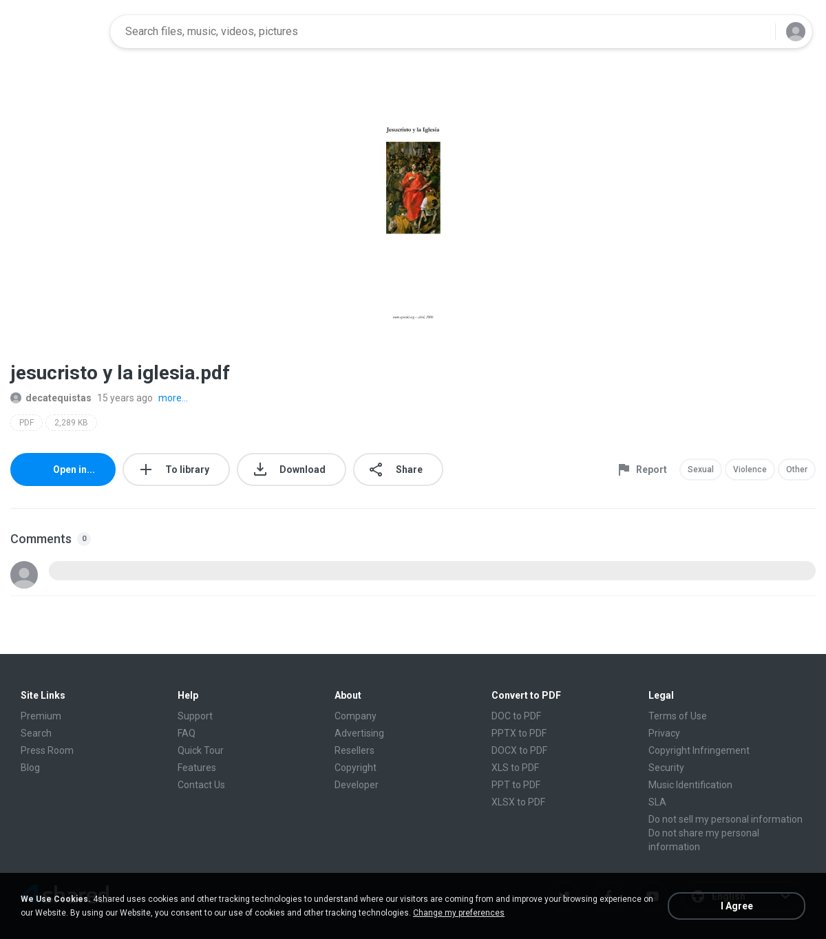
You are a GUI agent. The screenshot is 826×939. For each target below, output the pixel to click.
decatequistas (51, 397)
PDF (26, 423)
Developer (357, 784)
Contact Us (201, 784)
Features (197, 767)
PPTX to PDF (519, 733)
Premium (41, 715)
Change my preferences (459, 913)
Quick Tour (201, 750)
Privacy (664, 733)
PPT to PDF (515, 784)
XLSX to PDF (518, 802)
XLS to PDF (515, 767)
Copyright (356, 767)
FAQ (186, 733)
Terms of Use (677, 715)
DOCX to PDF (519, 750)
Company (356, 715)
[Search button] (756, 31)
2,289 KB (71, 423)
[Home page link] (56, 31)
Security (666, 767)
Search (36, 733)
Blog (30, 767)
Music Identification (690, 784)
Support (195, 715)
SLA (657, 802)
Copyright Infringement (699, 750)
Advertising (359, 733)
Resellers (354, 750)
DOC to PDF (516, 715)
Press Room (47, 750)
